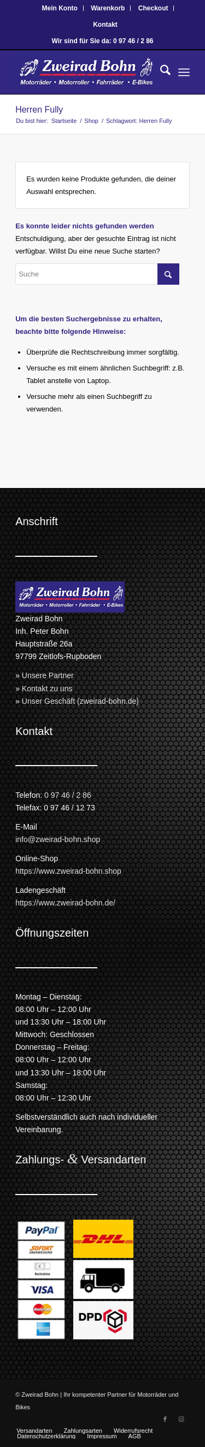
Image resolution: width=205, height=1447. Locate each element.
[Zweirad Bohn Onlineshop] (85, 72)
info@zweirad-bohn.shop (57, 839)
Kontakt (105, 24)
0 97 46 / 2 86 (67, 795)
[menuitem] (60, 8)
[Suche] (160, 72)
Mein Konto (60, 8)
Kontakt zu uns (47, 688)
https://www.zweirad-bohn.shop (68, 871)
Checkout (153, 8)
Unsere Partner (48, 675)
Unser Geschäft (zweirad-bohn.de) (80, 701)
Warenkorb (108, 8)
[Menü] (184, 72)
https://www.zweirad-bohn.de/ (65, 902)
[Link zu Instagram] (181, 1419)
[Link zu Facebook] (165, 1419)
